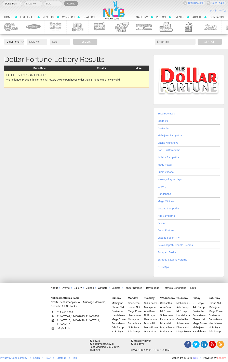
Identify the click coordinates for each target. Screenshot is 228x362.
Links (193, 287)
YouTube (212, 345)
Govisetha (33, 27)
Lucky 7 (122, 27)
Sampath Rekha (167, 252)
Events (179, 17)
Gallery (142, 17)
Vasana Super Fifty (168, 237)
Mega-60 (163, 120)
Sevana (162, 223)
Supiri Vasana (166, 171)
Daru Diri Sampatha (169, 150)
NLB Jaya (188, 27)
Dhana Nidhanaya (77, 27)
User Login (215, 3)
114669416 (63, 324)
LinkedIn (204, 345)
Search (209, 41)
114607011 (92, 320)
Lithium (221, 357)
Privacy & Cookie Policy (13, 357)
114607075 (78, 316)
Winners (68, 17)
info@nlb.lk (63, 328)
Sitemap (61, 357)
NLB (195, 357)
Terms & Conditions (174, 287)
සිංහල (222, 10)
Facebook (187, 345)
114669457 (92, 316)
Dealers (89, 17)
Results (71, 3)
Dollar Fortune (166, 230)
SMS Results (193, 3)
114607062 (63, 316)
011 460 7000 (65, 312)
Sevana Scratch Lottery (210, 27)
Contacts (217, 17)
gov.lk (95, 340)
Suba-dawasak (11, 27)
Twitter (195, 345)
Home (8, 17)
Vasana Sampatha (168, 208)
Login (36, 357)
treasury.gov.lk (141, 340)
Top (74, 357)
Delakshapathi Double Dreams (175, 245)
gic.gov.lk (138, 343)
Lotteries (27, 17)
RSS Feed (220, 345)
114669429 (78, 320)
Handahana (144, 27)
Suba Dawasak (166, 113)
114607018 (63, 320)
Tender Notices (133, 287)
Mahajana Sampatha (55, 27)
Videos (161, 17)
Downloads (152, 287)
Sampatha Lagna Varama (172, 259)
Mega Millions (166, 201)
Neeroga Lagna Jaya (170, 179)
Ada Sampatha (166, 27)
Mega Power (99, 27)
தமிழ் (213, 10)
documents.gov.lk (102, 343)
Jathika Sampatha (168, 157)
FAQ (48, 357)
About (196, 17)
